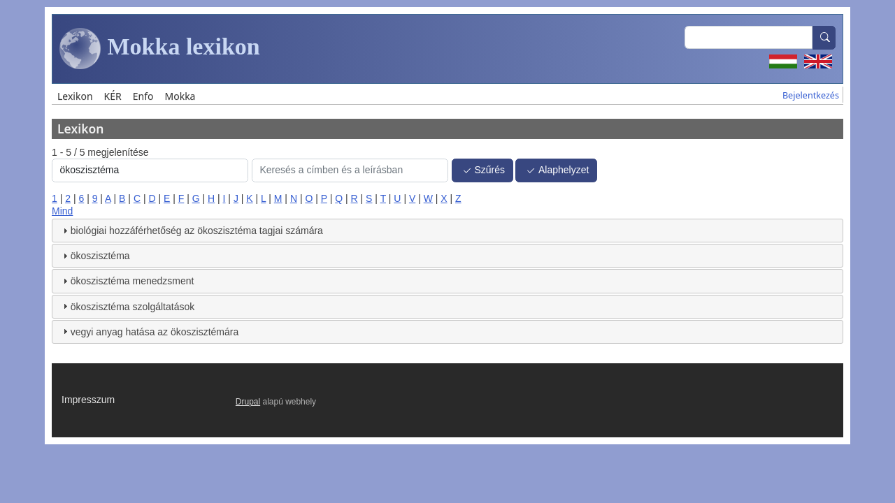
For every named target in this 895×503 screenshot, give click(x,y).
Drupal (248, 402)
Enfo (143, 96)
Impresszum (88, 399)
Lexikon (75, 96)
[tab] (447, 230)
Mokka (179, 96)
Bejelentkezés (810, 95)
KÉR (113, 96)
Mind (62, 211)
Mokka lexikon (159, 49)
